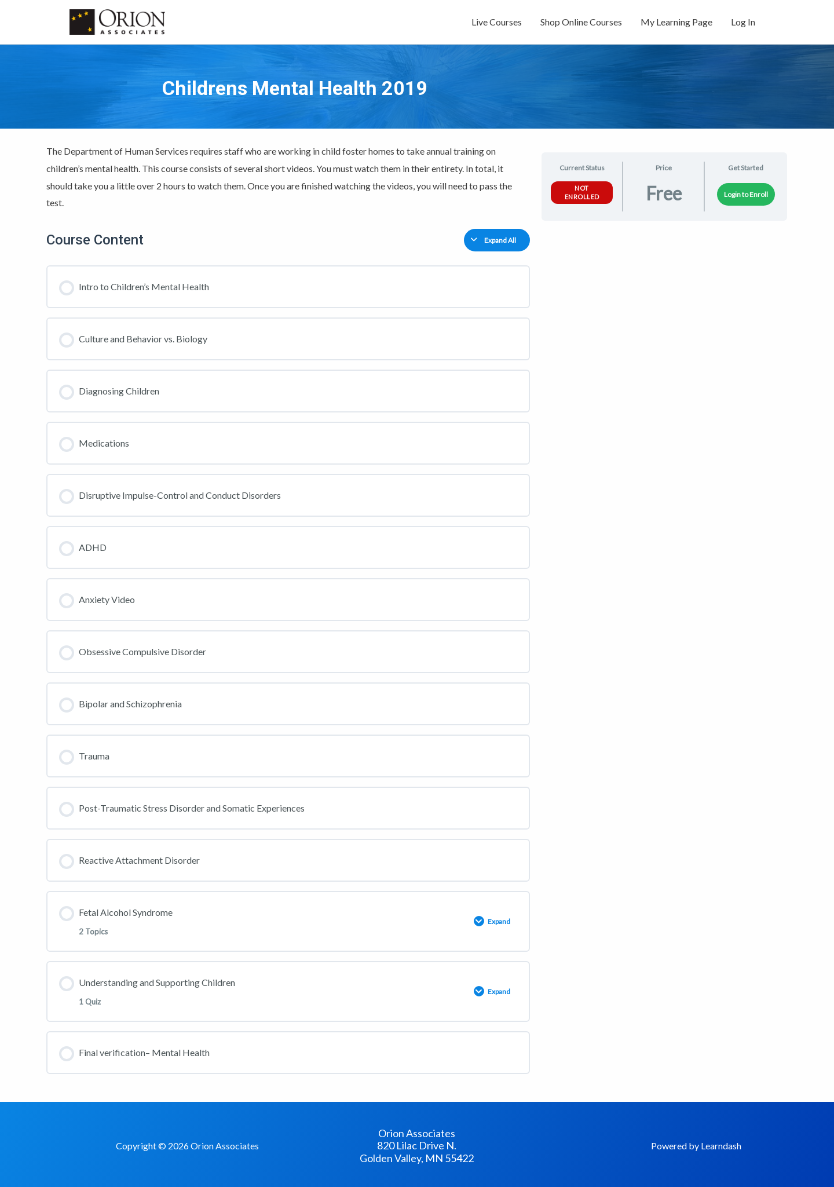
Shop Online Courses (581, 21)
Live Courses (496, 21)
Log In (743, 21)
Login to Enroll (746, 194)
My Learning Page (676, 21)
